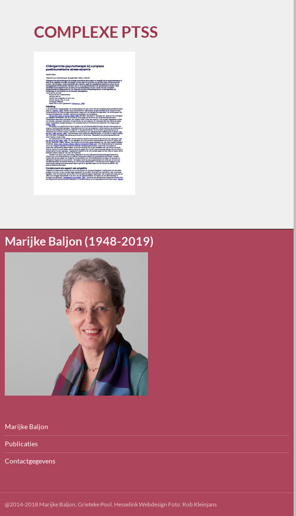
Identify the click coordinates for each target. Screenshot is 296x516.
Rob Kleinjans (199, 504)
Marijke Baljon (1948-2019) (79, 241)
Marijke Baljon (26, 426)
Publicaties (21, 444)
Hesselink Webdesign (140, 504)
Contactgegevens (30, 461)
